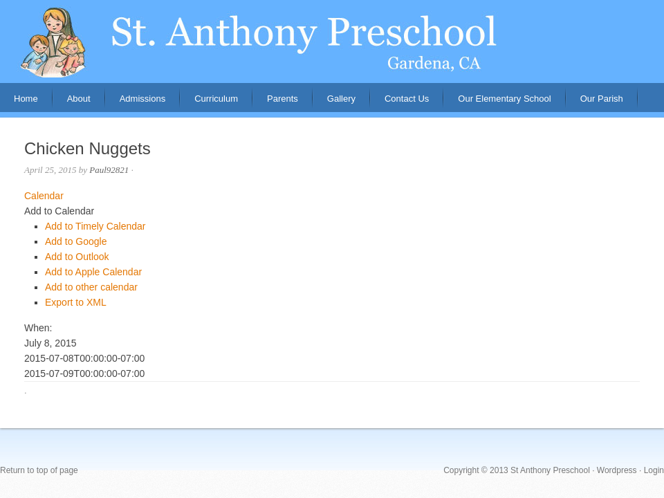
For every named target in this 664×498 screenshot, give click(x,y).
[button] (59, 210)
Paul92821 (109, 170)
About (72, 102)
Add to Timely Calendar (95, 226)
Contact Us (407, 98)
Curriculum (216, 98)
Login (654, 470)
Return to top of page (39, 470)
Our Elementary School (504, 98)
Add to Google (76, 241)
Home (26, 98)
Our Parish (601, 98)
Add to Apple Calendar (93, 271)
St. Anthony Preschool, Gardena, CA (332, 41)
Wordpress (617, 470)
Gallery (341, 98)
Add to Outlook (77, 256)
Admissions (135, 102)
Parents (275, 102)
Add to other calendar (91, 287)
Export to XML (76, 302)
